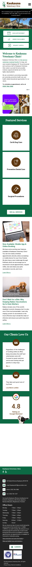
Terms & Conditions (16, 565)
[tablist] (16, 115)
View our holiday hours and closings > (13, 541)
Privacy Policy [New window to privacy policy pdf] (7, 565)
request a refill (16, 45)
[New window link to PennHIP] (18, 554)
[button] (27, 89)
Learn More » (7, 272)
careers (16, 547)
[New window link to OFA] (8, 554)
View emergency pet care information (13, 538)
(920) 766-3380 (8, 86)
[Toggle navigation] (29, 4)
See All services (16, 212)
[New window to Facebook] (4, 472)
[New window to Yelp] (6, 472)
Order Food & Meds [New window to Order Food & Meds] (16, 39)
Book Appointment (16, 33)
